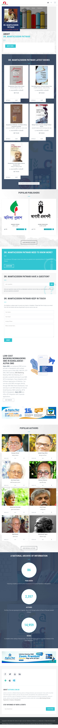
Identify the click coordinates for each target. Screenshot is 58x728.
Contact (23, 11)
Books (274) (34, 485)
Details (8, 100)
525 (5, 229)
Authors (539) (47, 229)
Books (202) (34, 539)
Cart (16, 100)
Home (22, 8)
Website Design (5, 723)
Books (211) (6, 539)
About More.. (10, 46)
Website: (23, 28)
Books (33, 8)
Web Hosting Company (46, 723)
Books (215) (6, 512)
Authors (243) (20, 229)
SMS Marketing (19, 373)
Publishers (40, 8)
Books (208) (34, 512)
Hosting (17, 723)
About (28, 8)
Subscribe (50, 709)
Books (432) (6, 458)
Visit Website (8, 400)
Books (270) (6, 485)
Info (15, 458)
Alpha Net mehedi (14, 720)
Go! (52, 284)
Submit (8, 340)
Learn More (9, 266)
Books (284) (34, 458)
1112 (33, 229)
